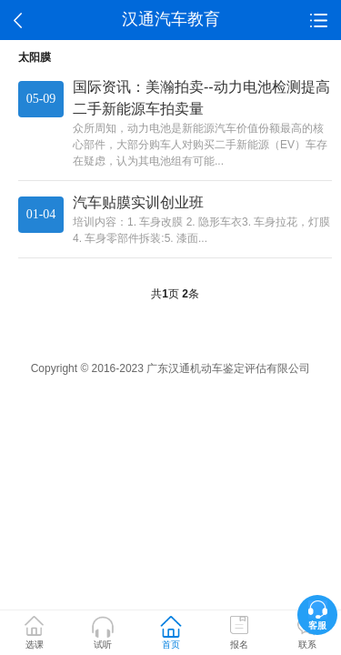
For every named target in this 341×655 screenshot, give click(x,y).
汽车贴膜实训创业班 (138, 202)
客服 (317, 625)
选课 (34, 645)
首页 (171, 645)
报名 (239, 645)
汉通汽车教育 (171, 19)
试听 (103, 645)
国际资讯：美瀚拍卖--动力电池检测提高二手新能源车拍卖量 (201, 97)
